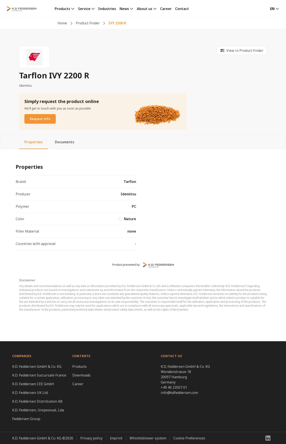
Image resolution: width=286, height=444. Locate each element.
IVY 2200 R (117, 23)
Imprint (116, 438)
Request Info (40, 119)
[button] (274, 8)
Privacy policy (91, 438)
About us (144, 8)
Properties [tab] (33, 142)
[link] (64, 8)
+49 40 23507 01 (174, 387)
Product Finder (88, 23)
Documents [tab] (64, 142)
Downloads (81, 375)
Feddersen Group (26, 418)
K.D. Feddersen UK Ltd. (30, 392)
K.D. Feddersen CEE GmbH (33, 384)
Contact (182, 8)
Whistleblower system (148, 438)
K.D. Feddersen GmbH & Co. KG (36, 366)
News (124, 8)
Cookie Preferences (189, 438)
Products (62, 8)
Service (84, 8)
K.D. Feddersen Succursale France (39, 375)
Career (166, 8)
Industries (107, 8)
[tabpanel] (143, 205)
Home (62, 23)
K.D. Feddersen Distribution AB (37, 401)
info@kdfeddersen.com (179, 392)
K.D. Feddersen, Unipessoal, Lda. (38, 410)
